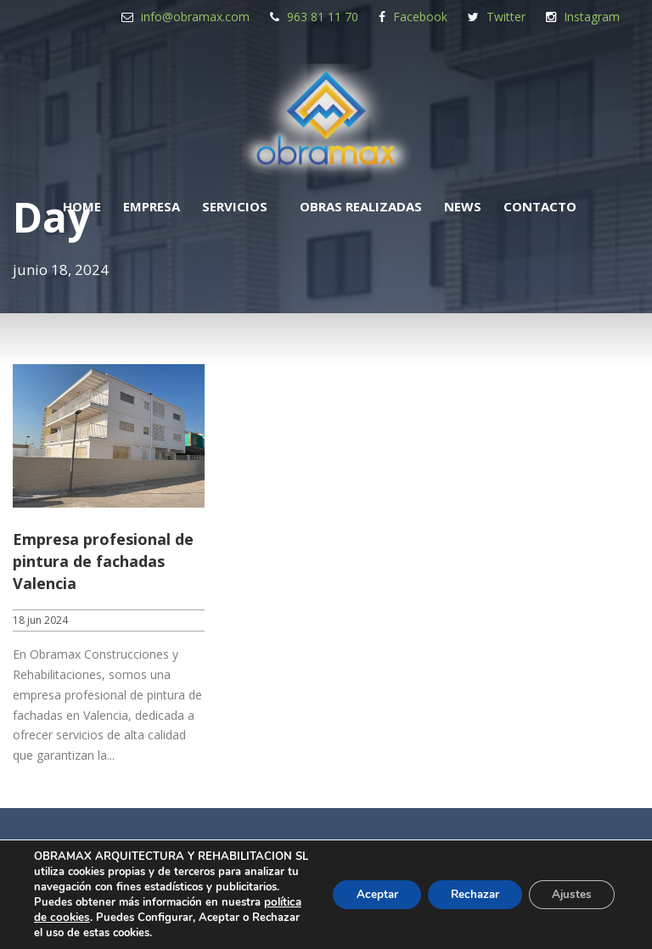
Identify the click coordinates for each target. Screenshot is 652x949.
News (462, 206)
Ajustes (568, 887)
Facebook (420, 16)
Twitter (506, 16)
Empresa (151, 206)
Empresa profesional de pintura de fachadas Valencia (103, 561)
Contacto (539, 206)
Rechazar (465, 887)
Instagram (592, 16)
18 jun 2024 (40, 620)
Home (82, 206)
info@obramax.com (195, 16)
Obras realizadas (361, 206)
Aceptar (361, 887)
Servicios (234, 206)
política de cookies (201, 902)
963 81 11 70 (322, 16)
